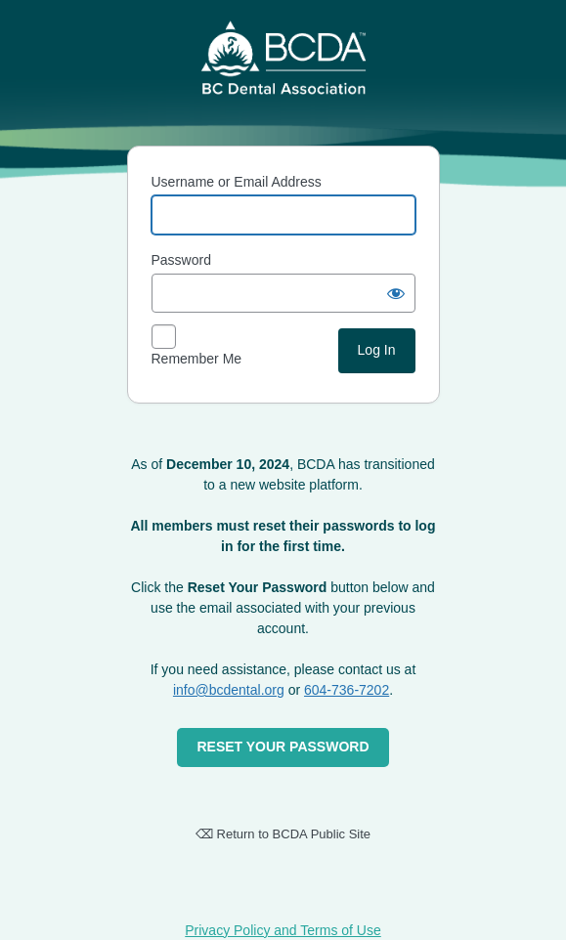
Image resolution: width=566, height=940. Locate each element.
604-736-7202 (346, 690)
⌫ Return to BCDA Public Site (283, 834)
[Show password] (395, 293)
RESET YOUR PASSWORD (282, 746)
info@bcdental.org (228, 690)
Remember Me (197, 358)
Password (181, 260)
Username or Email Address (237, 182)
